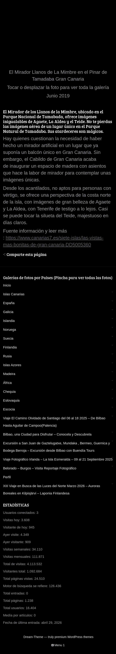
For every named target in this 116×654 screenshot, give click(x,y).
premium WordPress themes (74, 637)
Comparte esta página (27, 254)
